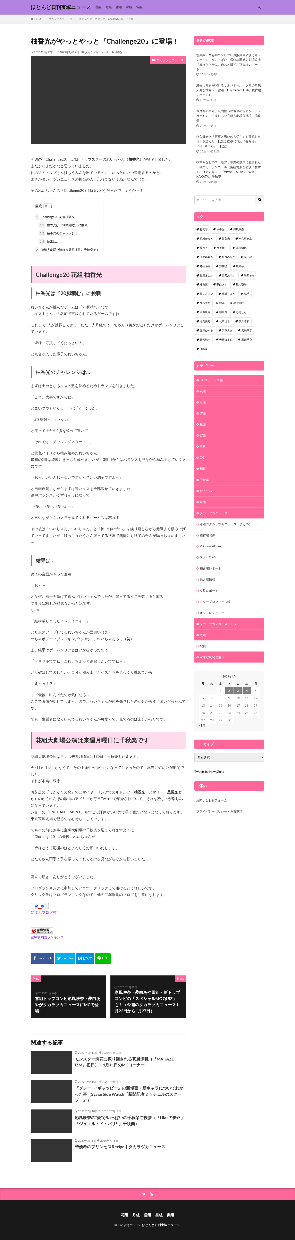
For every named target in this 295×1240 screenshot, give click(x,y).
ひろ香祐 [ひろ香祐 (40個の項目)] (205, 303)
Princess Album (210, 546)
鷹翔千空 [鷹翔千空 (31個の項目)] (246, 339)
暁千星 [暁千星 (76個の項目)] (248, 257)
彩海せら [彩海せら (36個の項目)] (241, 312)
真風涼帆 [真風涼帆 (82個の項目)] (241, 247)
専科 (203, 446)
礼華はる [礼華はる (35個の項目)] (224, 321)
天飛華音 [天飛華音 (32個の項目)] (246, 330)
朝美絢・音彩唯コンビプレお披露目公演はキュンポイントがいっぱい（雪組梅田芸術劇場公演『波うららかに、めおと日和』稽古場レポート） (228, 62)
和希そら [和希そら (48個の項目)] (249, 275)
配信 (203, 646)
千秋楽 (204, 480)
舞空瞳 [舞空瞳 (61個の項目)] (223, 266)
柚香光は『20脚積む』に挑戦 (63, 225)
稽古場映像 (207, 535)
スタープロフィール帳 (215, 602)
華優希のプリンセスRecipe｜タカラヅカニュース (120, 1146)
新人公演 (206, 491)
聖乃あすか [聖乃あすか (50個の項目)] (228, 275)
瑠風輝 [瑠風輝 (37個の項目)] (223, 312)
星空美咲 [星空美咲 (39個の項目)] (238, 303)
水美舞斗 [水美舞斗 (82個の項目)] (222, 247)
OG (202, 457)
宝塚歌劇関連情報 (212, 657)
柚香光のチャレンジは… (59, 233)
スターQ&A (208, 557)
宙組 (139, 7)
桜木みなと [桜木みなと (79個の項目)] (228, 257)
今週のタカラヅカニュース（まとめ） (226, 524)
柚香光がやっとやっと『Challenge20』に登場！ (107, 18)
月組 (109, 7)
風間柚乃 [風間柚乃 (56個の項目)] (241, 266)
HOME (38, 19)
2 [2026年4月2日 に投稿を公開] (229, 690)
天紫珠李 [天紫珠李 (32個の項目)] (205, 339)
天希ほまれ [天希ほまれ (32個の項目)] (226, 339)
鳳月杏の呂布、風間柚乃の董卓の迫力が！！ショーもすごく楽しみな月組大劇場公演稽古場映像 (228, 115)
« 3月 (202, 725)
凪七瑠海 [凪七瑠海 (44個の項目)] (241, 284)
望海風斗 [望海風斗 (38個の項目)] (205, 312)
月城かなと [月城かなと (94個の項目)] (206, 238)
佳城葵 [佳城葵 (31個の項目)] (204, 348)
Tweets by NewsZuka (209, 771)
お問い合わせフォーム (211, 800)
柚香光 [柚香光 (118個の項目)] (221, 229)
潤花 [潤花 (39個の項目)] (222, 303)
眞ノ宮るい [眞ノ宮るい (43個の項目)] (206, 293)
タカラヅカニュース (61, 18)
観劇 (203, 635)
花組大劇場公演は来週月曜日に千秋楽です (67, 250)
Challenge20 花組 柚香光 (55, 217)
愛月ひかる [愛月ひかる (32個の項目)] (206, 330)
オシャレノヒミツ (212, 613)
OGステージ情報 (211, 380)
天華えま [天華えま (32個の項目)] (227, 330)
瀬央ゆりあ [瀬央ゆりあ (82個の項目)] (206, 257)
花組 (98, 7)
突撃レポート (209, 590)
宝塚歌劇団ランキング (47, 937)
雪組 (119, 7)
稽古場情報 (207, 579)
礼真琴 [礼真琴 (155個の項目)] (204, 229)
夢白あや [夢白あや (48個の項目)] (222, 284)
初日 (203, 468)
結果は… (48, 241)
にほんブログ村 (44, 912)
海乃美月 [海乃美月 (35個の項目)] (205, 321)
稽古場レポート (210, 568)
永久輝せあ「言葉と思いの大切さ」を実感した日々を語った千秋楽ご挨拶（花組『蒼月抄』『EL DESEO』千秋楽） (228, 141)
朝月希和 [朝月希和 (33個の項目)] (244, 321)
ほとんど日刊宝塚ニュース (61, 7)
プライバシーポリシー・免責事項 (219, 811)
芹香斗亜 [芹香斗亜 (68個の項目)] (205, 266)
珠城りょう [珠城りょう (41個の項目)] (228, 293)
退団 (203, 502)
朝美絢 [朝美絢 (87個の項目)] (226, 238)
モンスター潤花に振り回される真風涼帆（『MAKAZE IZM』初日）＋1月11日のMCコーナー (124, 1061)
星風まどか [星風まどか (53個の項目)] (206, 275)
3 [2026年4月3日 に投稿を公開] (238, 690)
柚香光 (119, 52)
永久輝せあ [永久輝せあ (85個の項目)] (245, 238)
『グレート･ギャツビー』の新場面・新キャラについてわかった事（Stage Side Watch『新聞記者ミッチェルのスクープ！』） (129, 1093)
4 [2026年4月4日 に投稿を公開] (247, 690)
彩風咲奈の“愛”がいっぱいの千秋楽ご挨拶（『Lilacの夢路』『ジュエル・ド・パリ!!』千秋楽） (130, 1120)
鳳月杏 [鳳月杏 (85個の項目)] (204, 247)
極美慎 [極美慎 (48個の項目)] (204, 284)
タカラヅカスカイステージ (218, 624)
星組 (129, 7)
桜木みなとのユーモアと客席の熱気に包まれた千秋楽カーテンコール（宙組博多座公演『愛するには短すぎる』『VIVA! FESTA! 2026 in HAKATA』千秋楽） (228, 169)
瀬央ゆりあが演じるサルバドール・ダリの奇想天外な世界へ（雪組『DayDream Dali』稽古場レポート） (228, 90)
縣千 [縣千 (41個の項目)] (246, 293)
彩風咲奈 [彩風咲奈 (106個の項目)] (238, 229)
